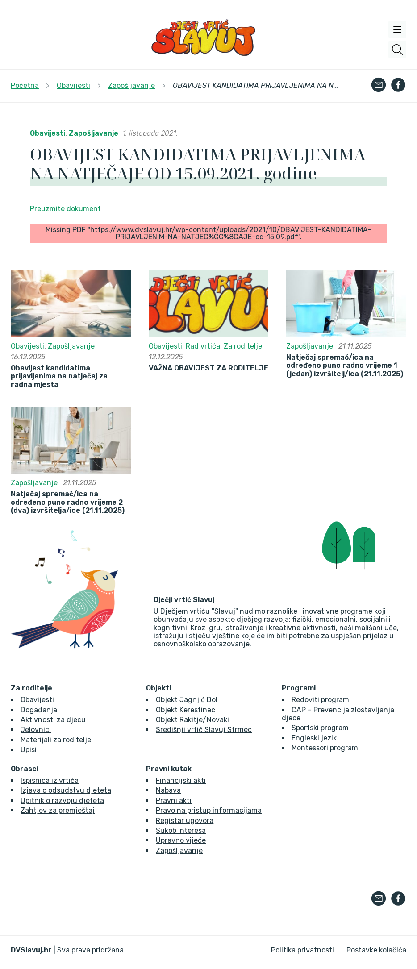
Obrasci (24, 769)
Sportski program (320, 728)
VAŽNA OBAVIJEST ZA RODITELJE (208, 368)
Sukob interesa (181, 830)
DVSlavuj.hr (31, 950)
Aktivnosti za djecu (53, 719)
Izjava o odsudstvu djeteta (66, 790)
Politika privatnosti (302, 950)
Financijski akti (181, 780)
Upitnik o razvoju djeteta (62, 800)
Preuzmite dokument (65, 208)
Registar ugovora (184, 820)
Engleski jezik (314, 738)
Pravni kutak (169, 769)
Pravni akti (174, 800)
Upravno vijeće (181, 840)
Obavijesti (47, 133)
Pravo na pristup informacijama (209, 810)
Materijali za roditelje (56, 740)
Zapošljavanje (93, 133)
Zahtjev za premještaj (58, 810)
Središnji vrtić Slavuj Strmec (204, 729)
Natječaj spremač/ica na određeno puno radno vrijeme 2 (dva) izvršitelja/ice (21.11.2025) (68, 502)
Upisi (29, 749)
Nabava (168, 790)
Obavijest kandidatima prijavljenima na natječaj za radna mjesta (59, 376)
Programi (299, 688)
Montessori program (325, 748)
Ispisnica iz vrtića (50, 780)
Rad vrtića (203, 346)
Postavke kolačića (376, 950)
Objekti (158, 688)
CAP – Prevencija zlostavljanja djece (338, 714)
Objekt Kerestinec (185, 710)
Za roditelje (243, 346)
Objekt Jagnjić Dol (186, 699)
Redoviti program (320, 699)
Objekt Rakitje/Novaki (192, 719)
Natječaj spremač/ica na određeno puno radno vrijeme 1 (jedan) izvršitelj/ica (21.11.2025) (344, 365)
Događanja (39, 710)
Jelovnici (36, 729)
